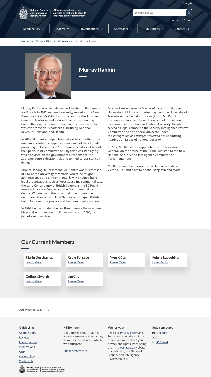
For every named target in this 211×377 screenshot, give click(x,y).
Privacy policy (129, 333)
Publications (27, 347)
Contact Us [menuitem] (182, 29)
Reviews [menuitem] (62, 29)
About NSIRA (43, 41)
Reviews (24, 337)
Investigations (28, 342)
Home (25, 41)
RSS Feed (162, 342)
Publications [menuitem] (154, 29)
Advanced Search (182, 20)
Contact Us (26, 361)
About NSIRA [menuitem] (33, 29)
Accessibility (27, 356)
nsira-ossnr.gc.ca (124, 347)
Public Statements (75, 351)
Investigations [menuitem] (91, 29)
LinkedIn (161, 333)
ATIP (22, 351)
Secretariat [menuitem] (123, 29)
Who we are (65, 41)
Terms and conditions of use (126, 336)
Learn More (34, 262)
